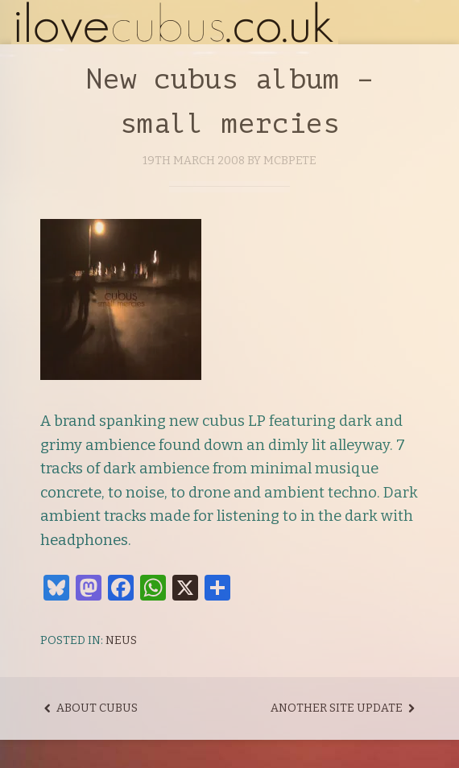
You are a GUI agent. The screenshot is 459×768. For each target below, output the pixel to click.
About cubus (89, 708)
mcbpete (289, 160)
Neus (121, 640)
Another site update (345, 708)
